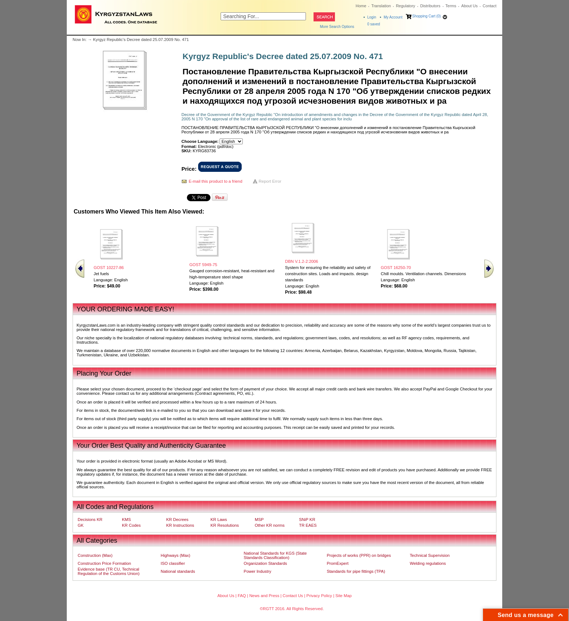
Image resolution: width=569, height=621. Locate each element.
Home (361, 6)
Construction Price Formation (104, 563)
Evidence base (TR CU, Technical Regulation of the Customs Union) (108, 571)
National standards (178, 571)
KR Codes (131, 525)
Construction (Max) (95, 555)
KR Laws (218, 519)
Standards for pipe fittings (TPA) (356, 571)
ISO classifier (173, 563)
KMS (126, 519)
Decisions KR (90, 519)
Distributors (430, 6)
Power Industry (257, 571)
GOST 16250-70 (396, 267)
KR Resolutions (224, 525)
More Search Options (337, 27)
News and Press (264, 595)
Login (371, 17)
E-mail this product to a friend (215, 181)
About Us (469, 6)
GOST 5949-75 (203, 264)
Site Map (343, 595)
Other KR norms (269, 525)
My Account (393, 17)
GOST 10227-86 (109, 267)
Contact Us (293, 595)
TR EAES (308, 525)
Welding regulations (428, 563)
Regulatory (405, 6)
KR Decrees (177, 519)
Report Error (270, 181)
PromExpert (337, 563)
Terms (450, 6)
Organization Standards (265, 563)
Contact (489, 6)
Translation (381, 6)
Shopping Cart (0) (426, 16)
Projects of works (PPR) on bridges (359, 555)
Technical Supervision (430, 555)
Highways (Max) (175, 555)
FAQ (242, 595)
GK (80, 525)
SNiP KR (307, 519)
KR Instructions (180, 525)
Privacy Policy (319, 595)
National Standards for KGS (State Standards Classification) (275, 555)
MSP (259, 519)
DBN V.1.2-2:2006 (301, 261)
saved (373, 24)
